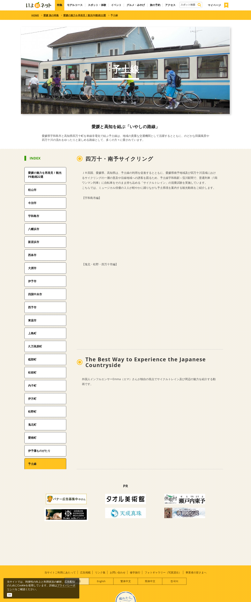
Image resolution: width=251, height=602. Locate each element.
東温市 (32, 320)
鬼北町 (32, 424)
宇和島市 (33, 216)
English (101, 581)
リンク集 (100, 572)
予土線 (32, 464)
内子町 (32, 385)
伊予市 (32, 281)
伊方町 (32, 399)
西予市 (32, 307)
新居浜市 (33, 242)
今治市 (32, 203)
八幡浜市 (33, 229)
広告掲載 (85, 572)
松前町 (32, 372)
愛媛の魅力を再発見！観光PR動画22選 (45, 175)
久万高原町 (35, 346)
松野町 (32, 411)
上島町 (32, 333)
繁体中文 (125, 581)
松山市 (32, 190)
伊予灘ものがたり (39, 451)
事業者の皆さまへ (196, 572)
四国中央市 (35, 294)
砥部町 (32, 359)
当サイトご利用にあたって (60, 572)
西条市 (32, 255)
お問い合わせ (118, 572)
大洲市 (32, 268)
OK (9, 594)
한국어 (174, 581)
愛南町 (32, 438)
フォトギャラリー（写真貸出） (163, 572)
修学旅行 (135, 572)
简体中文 (150, 581)
